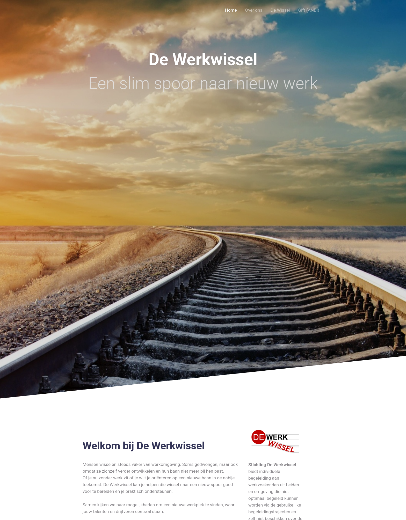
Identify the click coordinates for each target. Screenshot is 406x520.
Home (231, 10)
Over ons (253, 10)
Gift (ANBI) (308, 10)
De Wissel (280, 10)
